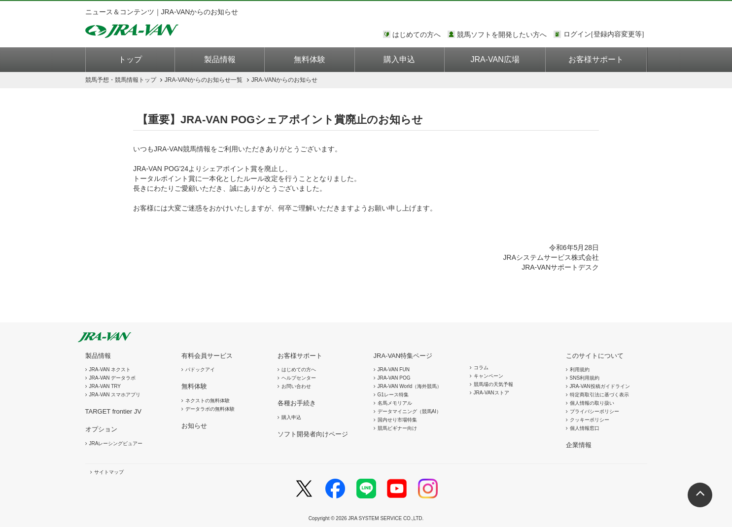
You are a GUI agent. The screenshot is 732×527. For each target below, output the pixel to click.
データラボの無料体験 (210, 409)
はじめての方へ (416, 34)
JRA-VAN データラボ (112, 378)
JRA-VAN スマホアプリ (115, 394)
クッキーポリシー (589, 419)
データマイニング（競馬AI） (409, 411)
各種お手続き (297, 403)
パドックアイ (200, 369)
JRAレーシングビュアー (116, 443)
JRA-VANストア (491, 392)
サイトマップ (109, 472)
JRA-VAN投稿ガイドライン (600, 386)
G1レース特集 (393, 394)
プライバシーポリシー (594, 411)
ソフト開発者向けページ (313, 434)
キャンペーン (488, 376)
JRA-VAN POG (394, 378)
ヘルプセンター (298, 378)
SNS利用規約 (585, 378)
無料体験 (309, 59)
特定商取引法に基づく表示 (599, 394)
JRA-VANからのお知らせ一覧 (204, 79)
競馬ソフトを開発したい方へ (502, 34)
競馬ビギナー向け (397, 428)
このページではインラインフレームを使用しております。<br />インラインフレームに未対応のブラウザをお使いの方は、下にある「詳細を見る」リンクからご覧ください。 (605, 35)
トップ (130, 59)
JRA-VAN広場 (495, 59)
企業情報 (579, 445)
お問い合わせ (296, 386)
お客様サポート (596, 59)
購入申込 (399, 59)
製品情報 (220, 59)
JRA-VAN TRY (105, 386)
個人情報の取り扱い (592, 403)
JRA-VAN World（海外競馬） (410, 386)
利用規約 (580, 369)
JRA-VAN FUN (394, 369)
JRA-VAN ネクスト (110, 369)
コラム (481, 367)
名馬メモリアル (395, 403)
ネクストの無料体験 (207, 400)
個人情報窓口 (584, 428)
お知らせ (194, 425)
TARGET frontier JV (113, 411)
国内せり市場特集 (397, 419)
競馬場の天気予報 (493, 384)
